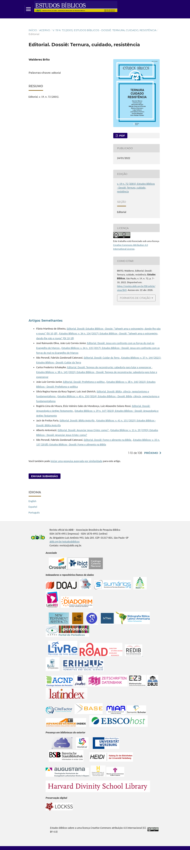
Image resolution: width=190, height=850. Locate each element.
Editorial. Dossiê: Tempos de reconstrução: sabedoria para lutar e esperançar (109, 367)
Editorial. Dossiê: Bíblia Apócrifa (77, 420)
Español (33, 506)
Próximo (151, 453)
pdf (121, 135)
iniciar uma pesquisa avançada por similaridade (76, 461)
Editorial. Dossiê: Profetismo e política (84, 382)
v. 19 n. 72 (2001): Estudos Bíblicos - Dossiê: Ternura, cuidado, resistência (104, 30)
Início (33, 30)
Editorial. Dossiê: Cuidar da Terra (102, 357)
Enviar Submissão (44, 476)
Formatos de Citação (135, 297)
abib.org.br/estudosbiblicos (64, 541)
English (32, 501)
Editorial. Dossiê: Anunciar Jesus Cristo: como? (83, 430)
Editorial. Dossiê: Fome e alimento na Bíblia (108, 440)
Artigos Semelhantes (46, 320)
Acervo (44, 30)
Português (34, 512)
